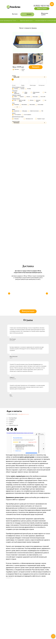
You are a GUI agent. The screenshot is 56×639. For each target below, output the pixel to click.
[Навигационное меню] (52, 4)
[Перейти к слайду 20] (38, 183)
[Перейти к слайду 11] (27, 183)
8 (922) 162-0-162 (41, 6)
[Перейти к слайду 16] (33, 183)
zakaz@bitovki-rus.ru (23, 434)
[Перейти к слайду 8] (23, 183)
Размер (14, 75)
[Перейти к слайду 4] (18, 183)
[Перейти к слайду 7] (22, 183)
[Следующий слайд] (53, 175)
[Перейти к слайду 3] (17, 183)
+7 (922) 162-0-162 (12, 434)
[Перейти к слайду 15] (32, 183)
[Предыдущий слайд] (2, 175)
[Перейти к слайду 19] (37, 183)
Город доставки (16, 121)
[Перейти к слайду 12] (28, 183)
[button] (41, 8)
